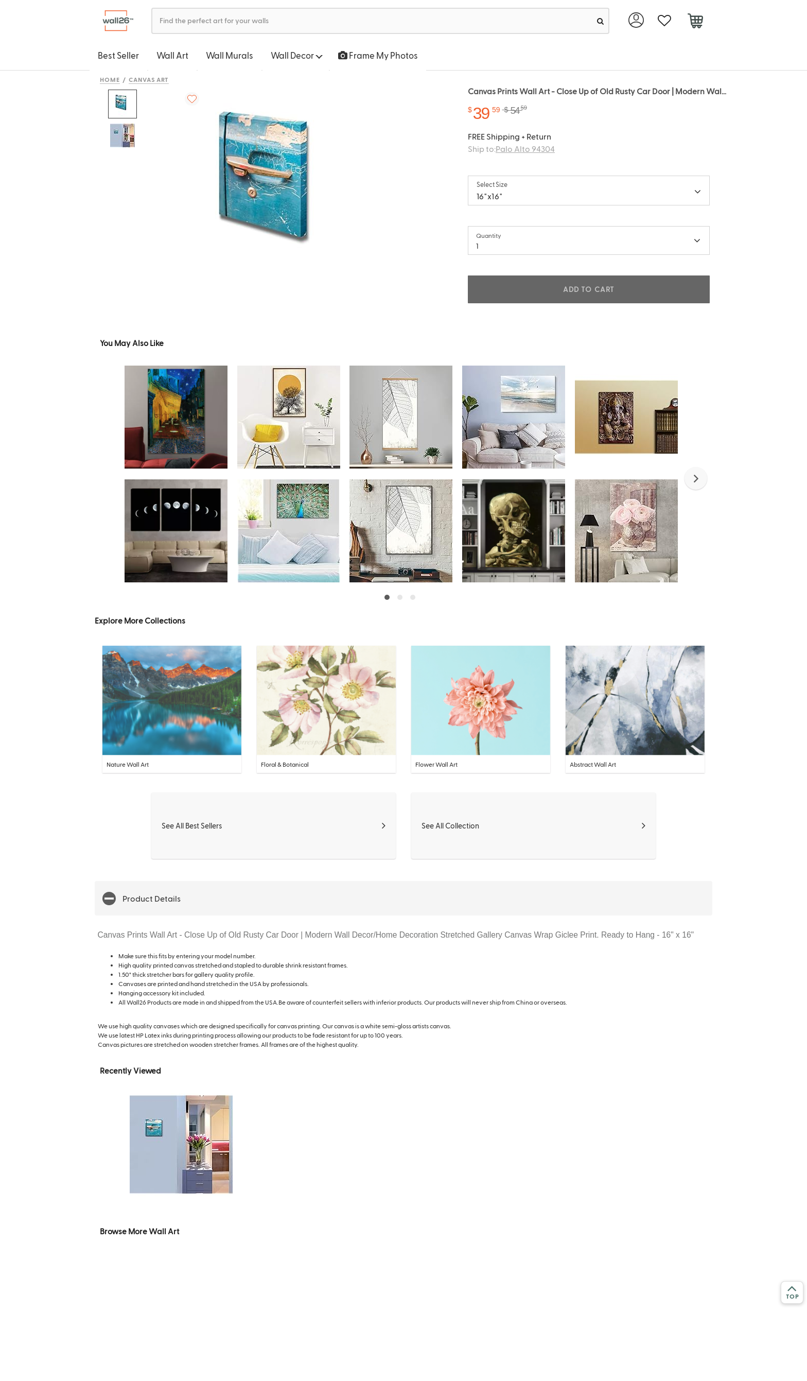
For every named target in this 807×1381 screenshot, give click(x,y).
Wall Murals (229, 55)
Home (110, 79)
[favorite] (664, 21)
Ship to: (511, 148)
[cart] (695, 22)
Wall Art (172, 55)
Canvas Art (149, 79)
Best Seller (118, 55)
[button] (696, 478)
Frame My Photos (378, 55)
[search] (600, 21)
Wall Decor (297, 55)
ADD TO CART (589, 289)
